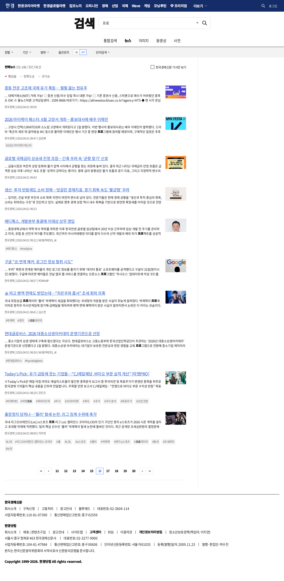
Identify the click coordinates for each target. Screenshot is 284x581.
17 (108, 471)
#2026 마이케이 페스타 (19, 145)
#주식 (57, 401)
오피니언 (91, 5)
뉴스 (128, 40)
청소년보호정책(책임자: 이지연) (189, 532)
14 (83, 471)
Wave (136, 5)
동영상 (161, 40)
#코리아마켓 (72, 401)
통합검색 (110, 40)
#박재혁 (10, 320)
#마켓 (26, 401)
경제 (105, 5)
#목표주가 (126, 401)
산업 (115, 5)
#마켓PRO (12, 401)
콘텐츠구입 (38, 532)
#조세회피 (168, 442)
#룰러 (93, 442)
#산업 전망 (142, 401)
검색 (84, 23)
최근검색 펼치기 (194, 23)
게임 (147, 5)
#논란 (9, 449)
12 (66, 471)
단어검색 (101, 52)
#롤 (58, 442)
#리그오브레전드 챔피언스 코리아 (33, 442)
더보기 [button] (198, 6)
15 (91, 471)
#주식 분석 (110, 401)
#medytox (26, 249)
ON (76, 52)
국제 (125, 5)
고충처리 (47, 508)
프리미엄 (180, 5)
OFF (83, 52)
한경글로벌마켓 (54, 5)
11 (57, 471)
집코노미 (75, 5)
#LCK (9, 442)
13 (74, 471)
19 (125, 471)
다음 (142, 471)
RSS (110, 532)
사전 (177, 40)
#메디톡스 (11, 249)
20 (133, 471)
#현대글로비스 (14, 361)
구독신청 (29, 508)
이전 (48, 471)
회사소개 (10, 508)
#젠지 (20, 320)
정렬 (7, 52)
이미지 (144, 40)
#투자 (86, 401)
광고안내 (66, 508)
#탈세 (155, 442)
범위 (43, 52)
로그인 (273, 6)
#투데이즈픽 (43, 401)
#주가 (97, 401)
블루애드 (84, 508)
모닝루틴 (160, 5)
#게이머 (35, 320)
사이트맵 (77, 532)
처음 (41, 471)
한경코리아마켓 (29, 5)
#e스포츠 (80, 442)
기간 (25, 52)
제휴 (26, 532)
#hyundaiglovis (34, 361)
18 (116, 471)
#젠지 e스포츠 (122, 442)
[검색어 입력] (149, 23)
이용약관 (126, 532)
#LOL (68, 442)
